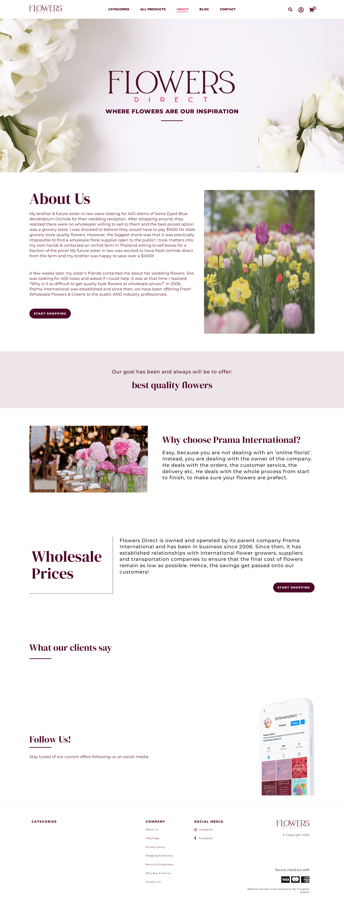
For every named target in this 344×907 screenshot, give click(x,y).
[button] (290, 9)
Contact (228, 9)
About (182, 9)
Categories (118, 9)
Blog (204, 9)
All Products (153, 9)
